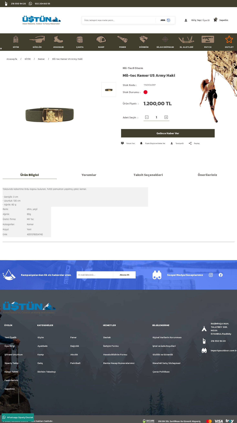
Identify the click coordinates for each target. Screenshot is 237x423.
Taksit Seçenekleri (148, 174)
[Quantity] (156, 117)
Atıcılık (74, 354)
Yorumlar (88, 174)
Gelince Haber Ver (168, 133)
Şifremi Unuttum (14, 354)
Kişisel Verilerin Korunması (167, 337)
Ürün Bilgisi (29, 174)
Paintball (75, 363)
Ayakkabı (43, 346)
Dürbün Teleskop (47, 371)
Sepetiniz (10, 389)
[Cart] (220, 20)
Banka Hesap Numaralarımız (119, 363)
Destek (107, 337)
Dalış (40, 363)
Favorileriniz (11, 380)
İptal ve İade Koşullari (164, 346)
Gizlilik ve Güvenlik (163, 354)
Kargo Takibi (11, 371)
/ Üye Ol (205, 20)
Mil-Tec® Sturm (133, 68)
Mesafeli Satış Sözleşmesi (166, 363)
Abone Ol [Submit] (124, 274)
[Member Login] (198, 20)
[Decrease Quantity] (147, 117)
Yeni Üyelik (10, 337)
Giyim (41, 337)
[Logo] (41, 20)
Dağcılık (74, 346)
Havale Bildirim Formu (115, 354)
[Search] (128, 20)
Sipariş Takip (11, 363)
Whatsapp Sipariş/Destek (17, 417)
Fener (73, 337)
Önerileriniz (207, 174)
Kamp (41, 354)
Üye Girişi (10, 346)
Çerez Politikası (161, 371)
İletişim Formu (111, 346)
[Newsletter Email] (106, 274)
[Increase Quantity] (166, 117)
